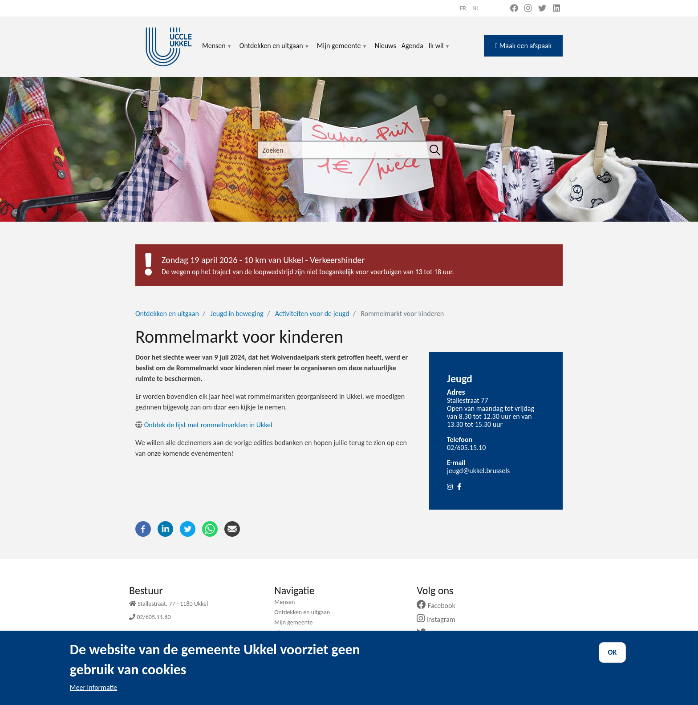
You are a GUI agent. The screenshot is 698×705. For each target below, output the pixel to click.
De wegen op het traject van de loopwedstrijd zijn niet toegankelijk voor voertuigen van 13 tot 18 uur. (308, 271)
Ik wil (439, 51)
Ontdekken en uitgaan (274, 51)
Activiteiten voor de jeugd (312, 313)
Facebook (439, 605)
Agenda (412, 45)
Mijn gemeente (342, 51)
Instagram (439, 619)
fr (463, 8)
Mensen (217, 51)
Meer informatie (94, 693)
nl (475, 8)
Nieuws (385, 45)
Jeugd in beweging (237, 313)
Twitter (435, 633)
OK (612, 657)
